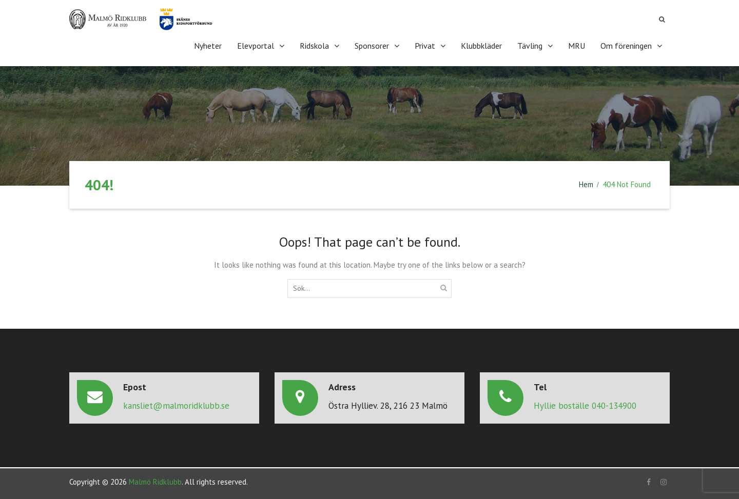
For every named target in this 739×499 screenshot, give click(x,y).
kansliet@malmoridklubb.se (176, 405)
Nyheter (208, 46)
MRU (576, 46)
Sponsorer (372, 46)
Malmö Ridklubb (155, 482)
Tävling (529, 46)
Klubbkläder (481, 46)
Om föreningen (626, 46)
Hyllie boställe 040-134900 (585, 405)
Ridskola (314, 46)
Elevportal (255, 46)
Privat (425, 46)
